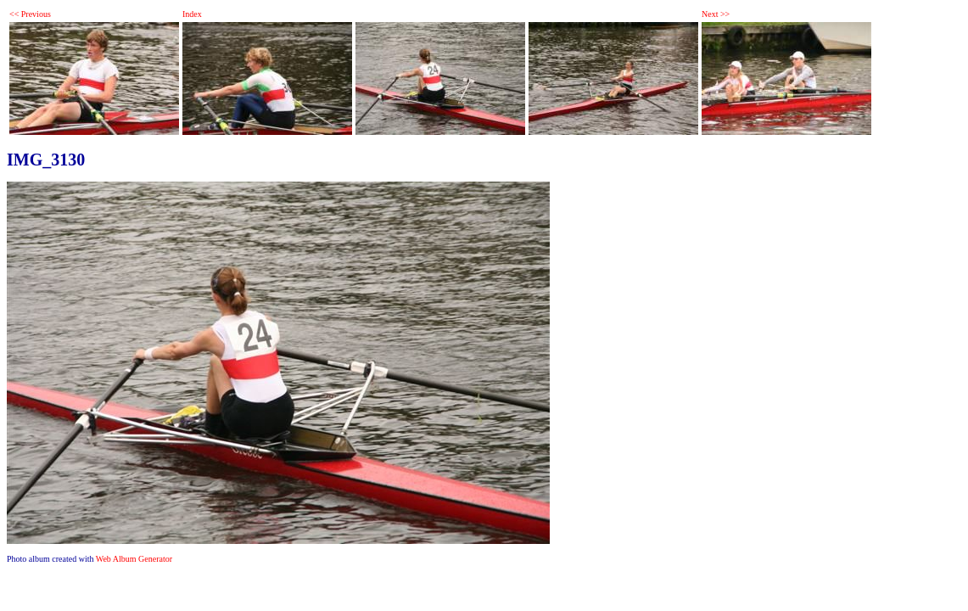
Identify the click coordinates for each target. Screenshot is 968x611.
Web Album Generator (134, 558)
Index (192, 14)
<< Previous (30, 14)
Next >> (716, 14)
